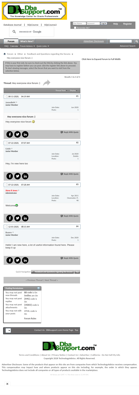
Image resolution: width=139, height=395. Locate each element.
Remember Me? (82, 28)
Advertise (84, 355)
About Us (45, 355)
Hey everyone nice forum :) (26, 83)
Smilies (27, 295)
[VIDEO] (28, 305)
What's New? (27, 41)
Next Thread (50, 280)
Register (127, 24)
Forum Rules (30, 318)
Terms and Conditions (29, 355)
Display (73, 90)
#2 (77, 142)
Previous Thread (35, 280)
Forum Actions (26, 46)
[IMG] (27, 298)
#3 (77, 184)
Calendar (14, 46)
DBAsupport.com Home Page (59, 330)
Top (77, 272)
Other (20, 54)
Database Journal (12, 24)
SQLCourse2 (50, 24)
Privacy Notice (59, 355)
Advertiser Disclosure (94, 41)
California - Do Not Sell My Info (105, 355)
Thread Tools (61, 90)
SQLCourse (32, 24)
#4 (77, 226)
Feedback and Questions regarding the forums (48, 54)
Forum (11, 41)
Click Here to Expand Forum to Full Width (101, 59)
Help (115, 24)
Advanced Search (127, 46)
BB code (28, 292)
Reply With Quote (69, 132)
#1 (77, 96)
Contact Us (39, 330)
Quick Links (42, 46)
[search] (31, 32)
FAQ (6, 46)
